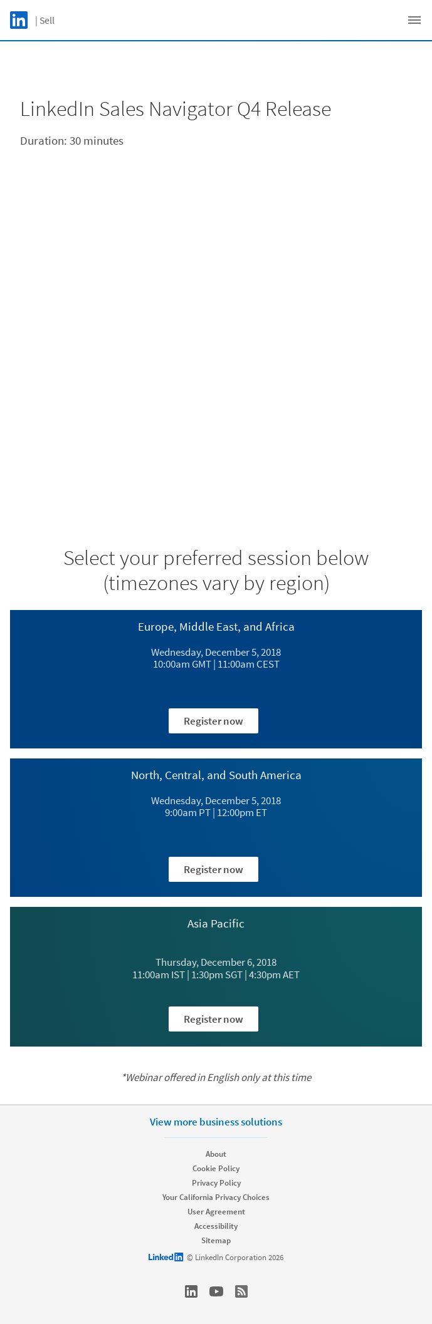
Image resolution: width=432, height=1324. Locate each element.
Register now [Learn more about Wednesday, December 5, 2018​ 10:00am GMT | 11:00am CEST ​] (213, 721)
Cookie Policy (216, 1168)
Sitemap (216, 1240)
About (216, 1154)
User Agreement (216, 1211)
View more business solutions (216, 1122)
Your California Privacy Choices (216, 1197)
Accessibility (216, 1226)
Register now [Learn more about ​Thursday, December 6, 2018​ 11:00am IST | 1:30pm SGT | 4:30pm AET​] (213, 1019)
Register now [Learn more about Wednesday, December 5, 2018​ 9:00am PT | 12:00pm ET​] (213, 869)
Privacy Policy (216, 1182)
